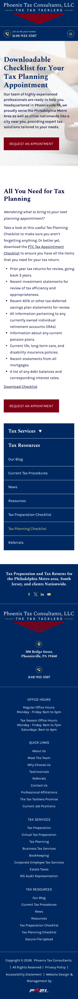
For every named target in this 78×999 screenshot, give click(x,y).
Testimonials (39, 772)
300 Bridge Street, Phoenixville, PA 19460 (39, 654)
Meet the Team (39, 758)
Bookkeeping (39, 855)
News (12, 487)
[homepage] (39, 622)
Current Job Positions (39, 806)
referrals (39, 778)
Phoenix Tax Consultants (53, 960)
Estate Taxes (39, 869)
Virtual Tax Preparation (39, 835)
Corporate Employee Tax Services (39, 862)
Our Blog (15, 459)
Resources (17, 500)
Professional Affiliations (39, 792)
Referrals (16, 542)
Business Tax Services (39, 848)
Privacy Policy (55, 967)
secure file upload (39, 939)
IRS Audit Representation (39, 876)
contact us (39, 785)
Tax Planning (39, 842)
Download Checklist (20, 386)
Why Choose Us (39, 765)
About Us (39, 751)
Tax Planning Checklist (27, 528)
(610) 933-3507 (24, 36)
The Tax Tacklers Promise (39, 799)
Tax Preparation (39, 828)
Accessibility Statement (24, 974)
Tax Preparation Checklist (29, 514)
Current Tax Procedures (28, 473)
